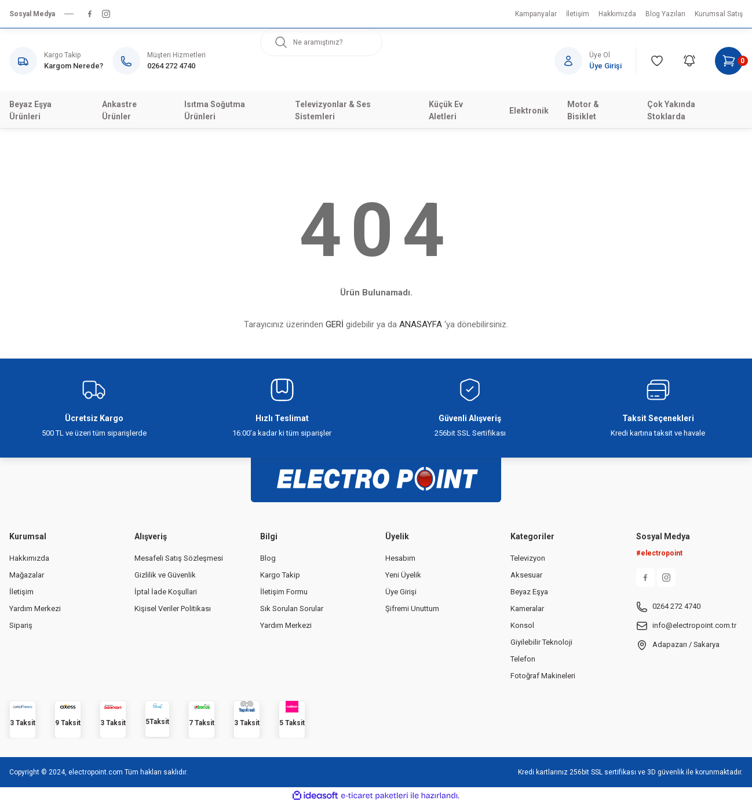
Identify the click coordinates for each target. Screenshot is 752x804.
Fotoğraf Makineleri (542, 675)
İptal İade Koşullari (165, 591)
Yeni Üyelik (403, 575)
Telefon (522, 659)
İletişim (21, 591)
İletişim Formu (284, 591)
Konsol (522, 625)
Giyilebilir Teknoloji (541, 642)
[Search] (321, 42)
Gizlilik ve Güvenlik (165, 575)
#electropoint (659, 553)
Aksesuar (526, 575)
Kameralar (527, 608)
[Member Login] (595, 61)
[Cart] (729, 61)
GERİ (335, 324)
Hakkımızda (29, 558)
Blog (268, 558)
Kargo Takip (280, 575)
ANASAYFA (420, 324)
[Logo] (376, 473)
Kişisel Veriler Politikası (172, 608)
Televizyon (527, 558)
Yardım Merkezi (35, 608)
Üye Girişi (401, 591)
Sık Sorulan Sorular (291, 608)
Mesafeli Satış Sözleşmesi (178, 558)
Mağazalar (26, 575)
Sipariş (20, 625)
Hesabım (400, 558)
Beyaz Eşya (529, 591)
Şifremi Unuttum (412, 608)
